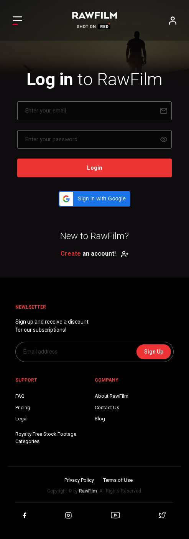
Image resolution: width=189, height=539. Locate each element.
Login (94, 167)
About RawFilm (111, 396)
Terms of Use (118, 480)
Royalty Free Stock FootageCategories (45, 438)
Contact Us (107, 407)
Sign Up (153, 352)
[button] (94, 199)
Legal (21, 419)
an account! (95, 253)
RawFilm (88, 491)
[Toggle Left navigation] (17, 20)
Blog (100, 419)
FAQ (20, 396)
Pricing (22, 407)
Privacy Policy (79, 480)
